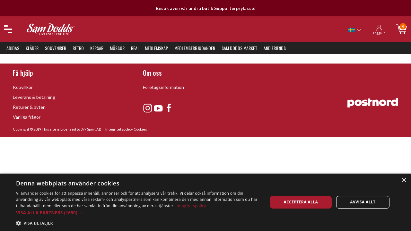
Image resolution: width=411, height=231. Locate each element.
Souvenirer (55, 48)
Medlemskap (156, 48)
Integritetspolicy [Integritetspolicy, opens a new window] (191, 206)
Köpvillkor (23, 87)
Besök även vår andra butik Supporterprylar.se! (206, 8)
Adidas (12, 48)
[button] (138, 212)
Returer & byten (29, 107)
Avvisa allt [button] (362, 202)
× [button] (403, 180)
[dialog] (205, 202)
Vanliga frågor (26, 117)
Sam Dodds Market (239, 48)
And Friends (275, 48)
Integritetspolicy (119, 129)
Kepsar (96, 48)
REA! (134, 48)
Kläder (32, 48)
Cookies (140, 129)
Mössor (117, 48)
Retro (78, 48)
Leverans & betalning (34, 97)
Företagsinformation (163, 87)
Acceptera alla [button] (301, 202)
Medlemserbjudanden (194, 48)
